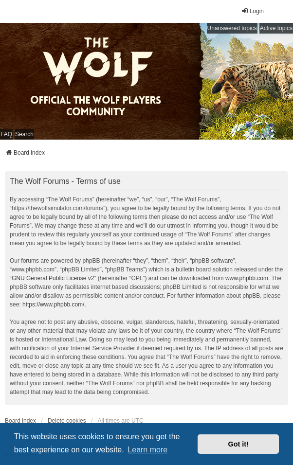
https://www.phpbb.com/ (53, 304)
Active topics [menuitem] (276, 28)
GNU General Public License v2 (53, 278)
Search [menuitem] (24, 134)
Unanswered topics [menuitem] (232, 28)
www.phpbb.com (246, 278)
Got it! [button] (238, 444)
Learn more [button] (147, 450)
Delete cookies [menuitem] (67, 420)
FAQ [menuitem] (6, 134)
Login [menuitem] (252, 11)
